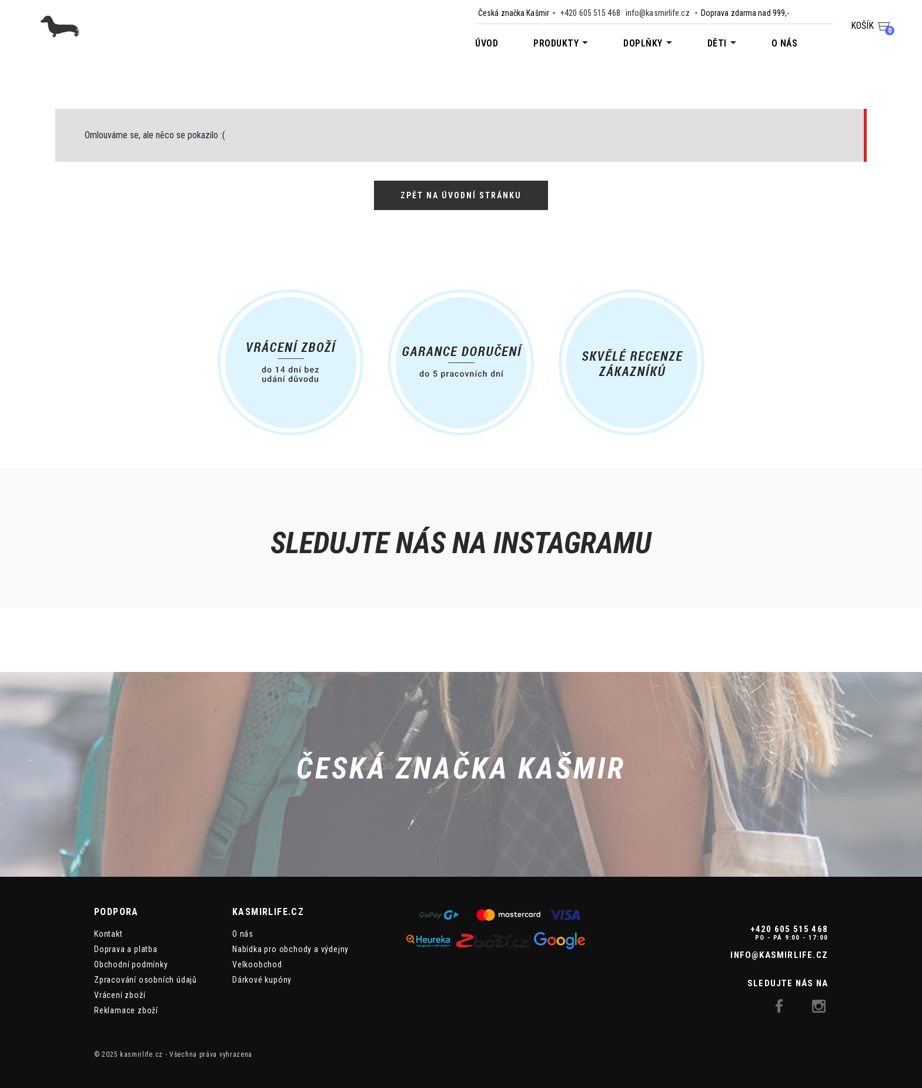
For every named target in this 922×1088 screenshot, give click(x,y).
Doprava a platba (126, 949)
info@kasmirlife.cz (658, 13)
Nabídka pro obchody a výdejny (290, 949)
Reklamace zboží (126, 1010)
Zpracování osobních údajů (145, 979)
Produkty (556, 43)
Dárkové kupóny (262, 979)
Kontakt (108, 934)
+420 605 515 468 (590, 13)
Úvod (486, 43)
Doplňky (643, 43)
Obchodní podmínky (131, 964)
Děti (717, 43)
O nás (784, 43)
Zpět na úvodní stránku (461, 195)
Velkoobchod (257, 964)
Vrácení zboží (119, 995)
